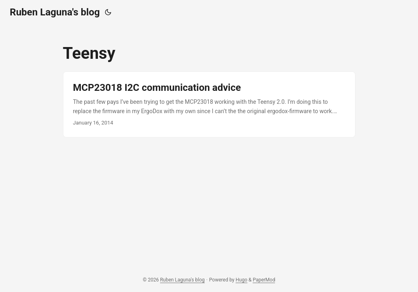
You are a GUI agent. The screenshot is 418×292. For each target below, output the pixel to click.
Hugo (241, 280)
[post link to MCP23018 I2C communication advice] (209, 104)
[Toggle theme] (108, 12)
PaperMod (264, 280)
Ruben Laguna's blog (55, 12)
